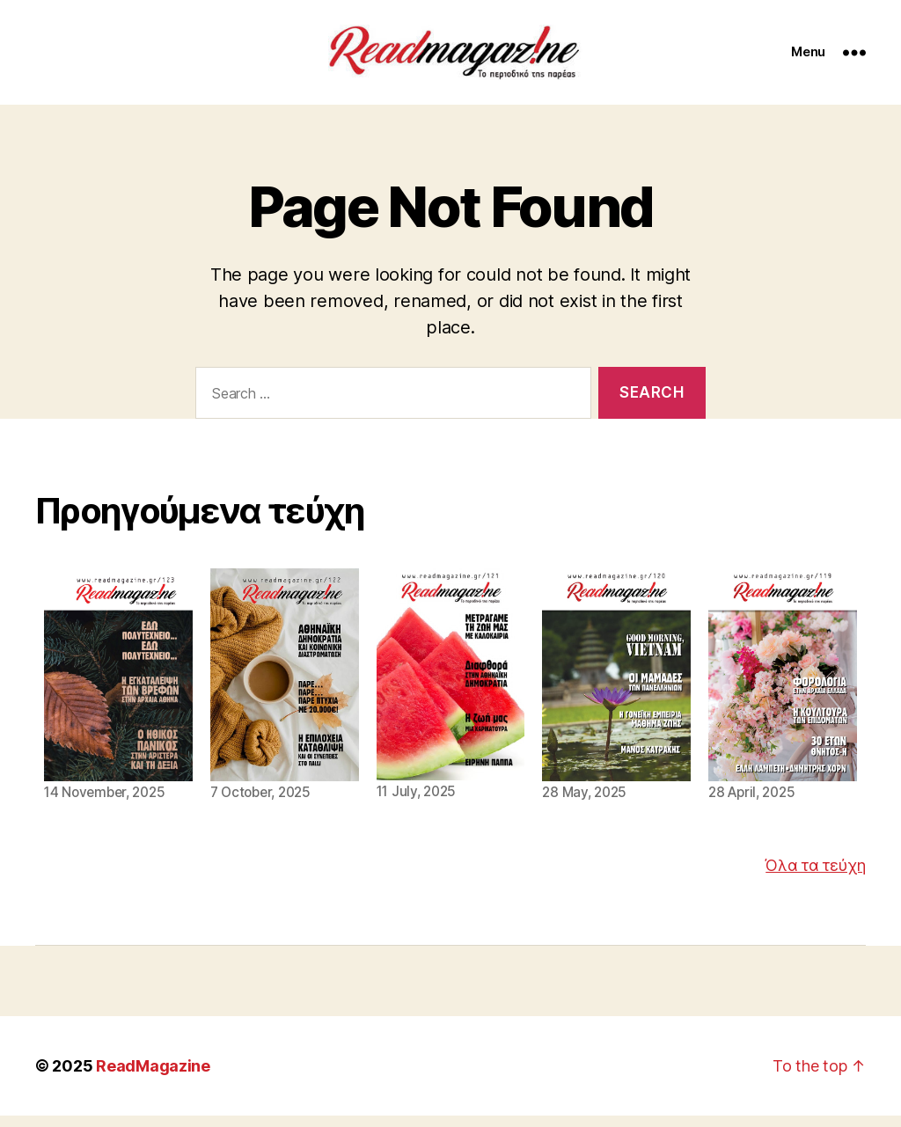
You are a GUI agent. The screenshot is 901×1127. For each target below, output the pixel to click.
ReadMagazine (153, 1077)
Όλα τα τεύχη (815, 876)
